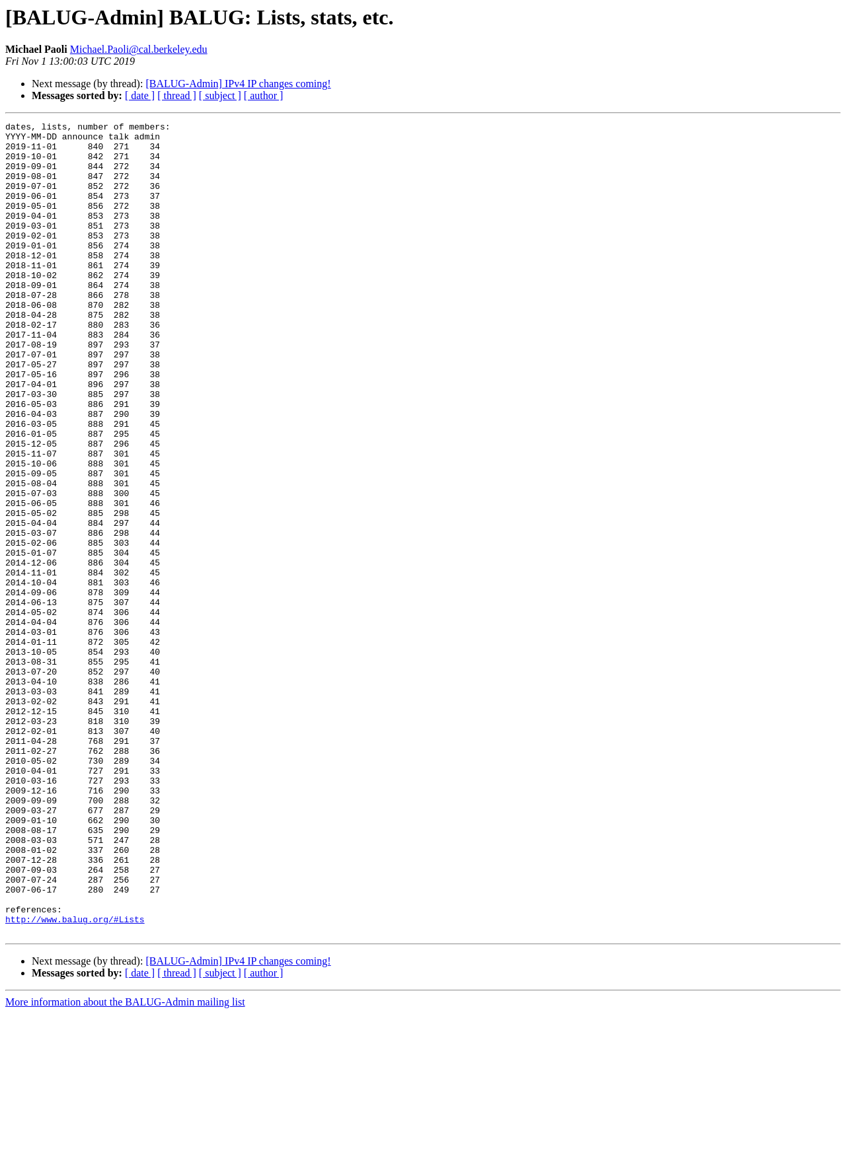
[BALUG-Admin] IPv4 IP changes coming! (237, 83)
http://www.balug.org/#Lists (75, 1079)
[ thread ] (176, 95)
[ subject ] (220, 95)
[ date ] (140, 95)
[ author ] (264, 95)
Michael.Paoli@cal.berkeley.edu (139, 49)
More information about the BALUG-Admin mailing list (125, 1164)
